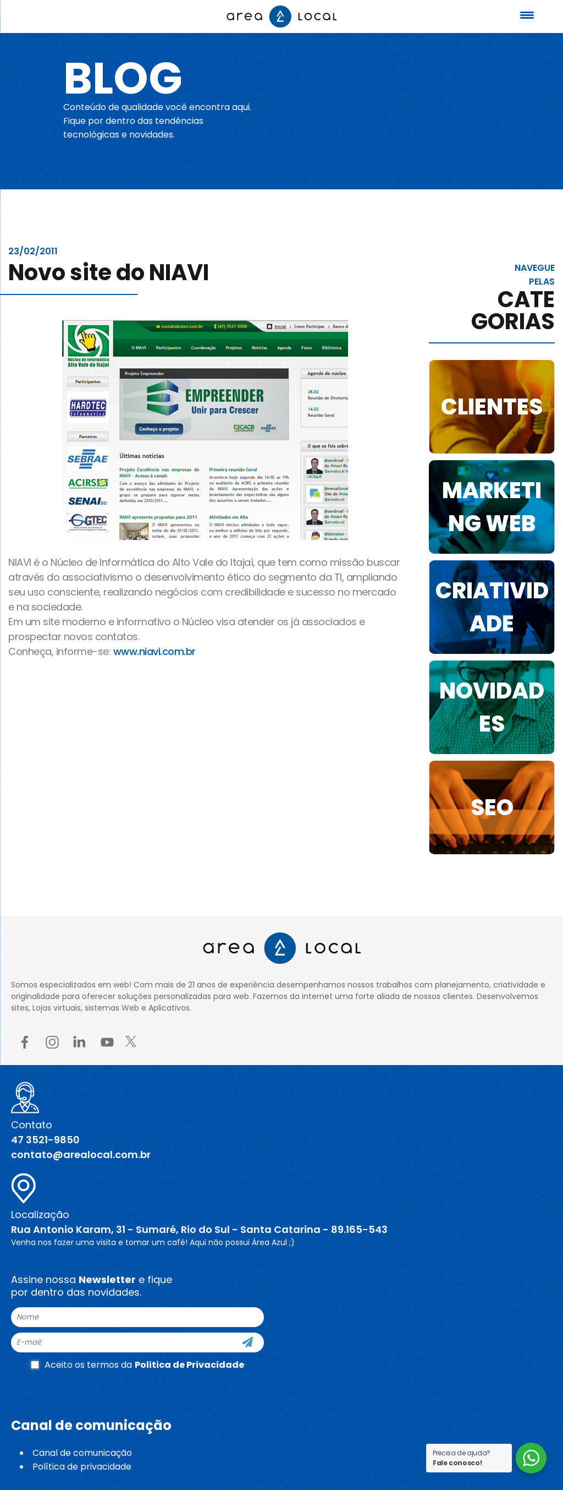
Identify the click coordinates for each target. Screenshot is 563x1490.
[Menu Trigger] (527, 15)
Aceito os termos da (137, 1365)
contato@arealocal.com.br (81, 1154)
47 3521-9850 (45, 1140)
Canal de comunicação (82, 1453)
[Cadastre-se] (247, 1342)
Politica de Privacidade (189, 1364)
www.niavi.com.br (154, 651)
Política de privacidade (81, 1466)
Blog (123, 78)
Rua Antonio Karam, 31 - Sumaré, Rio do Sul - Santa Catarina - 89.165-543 (199, 1229)
